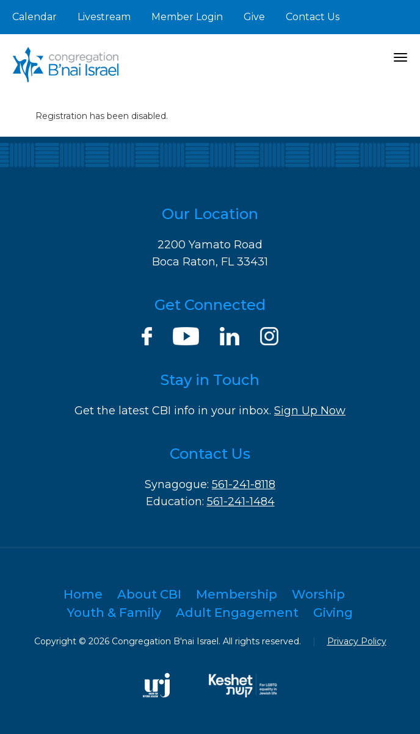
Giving (333, 612)
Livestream (104, 17)
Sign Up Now (310, 410)
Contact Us (312, 17)
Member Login (187, 17)
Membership (236, 594)
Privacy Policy (356, 641)
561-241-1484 (241, 501)
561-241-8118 (243, 484)
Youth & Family (114, 612)
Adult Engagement (237, 612)
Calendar (34, 17)
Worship (318, 594)
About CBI (149, 594)
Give (254, 17)
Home (83, 594)
